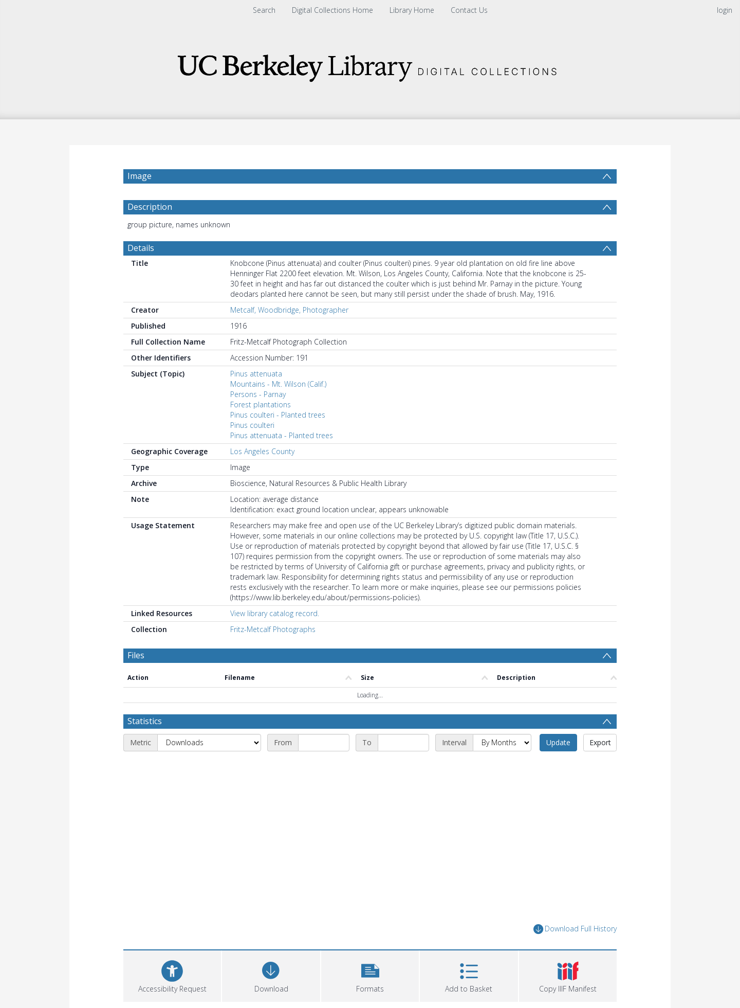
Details (140, 248)
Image (139, 176)
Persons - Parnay (258, 394)
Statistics (144, 721)
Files (135, 655)
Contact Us (469, 10)
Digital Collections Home (332, 10)
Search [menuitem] (264, 10)
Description (149, 206)
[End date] (403, 742)
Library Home (412, 10)
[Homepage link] (370, 65)
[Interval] (502, 742)
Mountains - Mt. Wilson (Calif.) (278, 384)
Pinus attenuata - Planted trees (281, 435)
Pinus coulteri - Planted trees (277, 415)
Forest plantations (260, 404)
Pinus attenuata (256, 374)
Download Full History (575, 929)
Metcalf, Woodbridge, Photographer (289, 310)
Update (558, 742)
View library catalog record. (274, 613)
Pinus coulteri (252, 425)
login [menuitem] (724, 10)
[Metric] (209, 742)
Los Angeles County (262, 451)
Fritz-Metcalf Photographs (273, 629)
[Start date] (323, 742)
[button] (370, 974)
